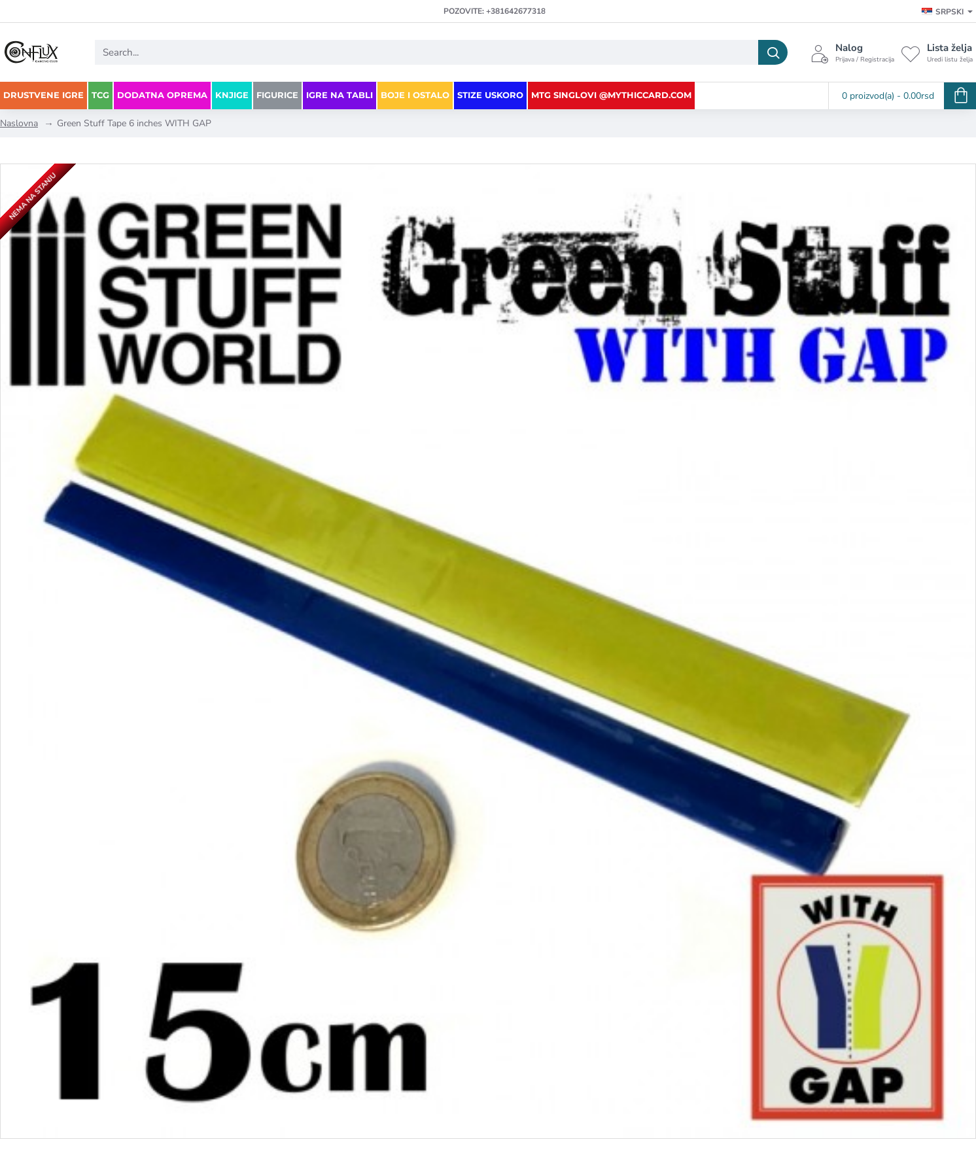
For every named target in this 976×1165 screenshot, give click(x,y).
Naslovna (19, 123)
